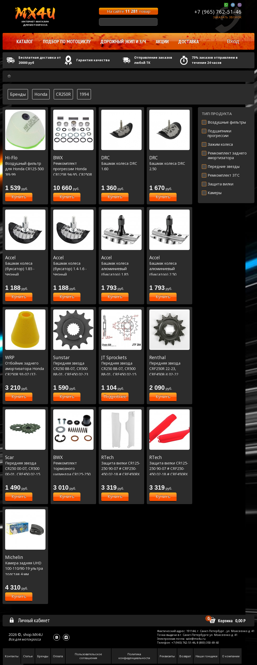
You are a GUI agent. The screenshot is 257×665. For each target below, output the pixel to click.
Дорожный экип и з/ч (123, 41)
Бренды (18, 94)
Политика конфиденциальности (134, 656)
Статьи (28, 656)
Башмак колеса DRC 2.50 (169, 163)
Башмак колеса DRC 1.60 (121, 163)
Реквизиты (167, 656)
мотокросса (31, 639)
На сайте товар (128, 11)
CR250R (63, 94)
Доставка (188, 41)
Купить (19, 197)
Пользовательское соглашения (88, 656)
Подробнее (115, 396)
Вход (233, 41)
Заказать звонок (227, 17)
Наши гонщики (206, 656)
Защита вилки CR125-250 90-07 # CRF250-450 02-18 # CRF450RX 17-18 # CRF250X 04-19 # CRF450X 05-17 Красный (169, 474)
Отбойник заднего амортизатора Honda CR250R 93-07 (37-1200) (25, 368)
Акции (162, 41)
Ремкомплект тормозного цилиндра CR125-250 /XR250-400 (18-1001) (73, 468)
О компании (231, 656)
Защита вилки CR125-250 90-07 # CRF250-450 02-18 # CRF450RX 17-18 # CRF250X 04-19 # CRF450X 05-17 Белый (121, 474)
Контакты (12, 656)
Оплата (58, 656)
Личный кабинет (29, 620)
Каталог (24, 41)
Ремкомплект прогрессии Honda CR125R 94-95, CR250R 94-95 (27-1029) (73, 168)
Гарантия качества (93, 60)
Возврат (185, 656)
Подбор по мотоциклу (67, 41)
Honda (40, 94)
